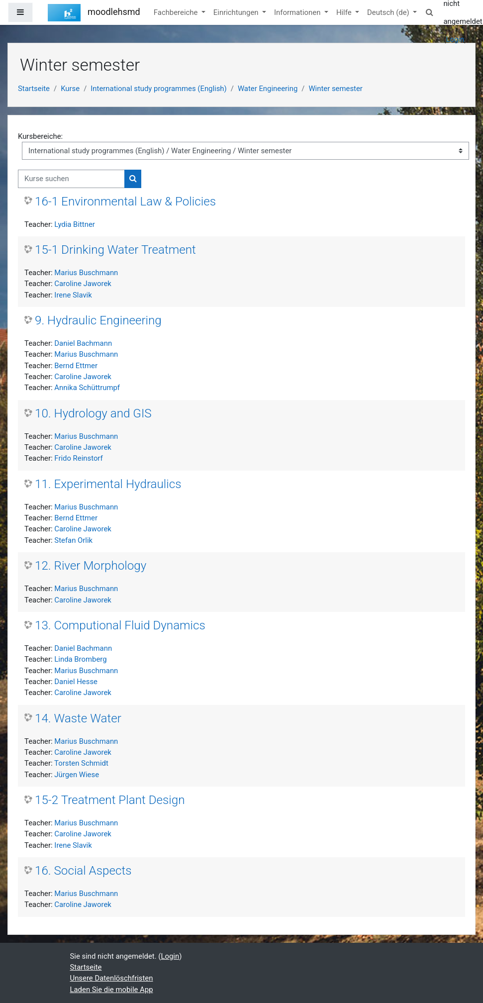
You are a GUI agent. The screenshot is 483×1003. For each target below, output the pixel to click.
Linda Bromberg (80, 659)
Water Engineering (267, 88)
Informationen (298, 12)
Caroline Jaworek (82, 283)
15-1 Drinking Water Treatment (115, 250)
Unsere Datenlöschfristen (111, 978)
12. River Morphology (90, 566)
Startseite (34, 88)
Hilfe (344, 12)
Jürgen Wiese (76, 774)
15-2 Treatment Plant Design (110, 800)
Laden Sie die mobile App (111, 989)
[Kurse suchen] (71, 179)
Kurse (70, 88)
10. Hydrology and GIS (93, 413)
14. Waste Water (78, 718)
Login (455, 39)
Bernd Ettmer (75, 365)
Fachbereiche (176, 12)
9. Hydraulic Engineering (98, 320)
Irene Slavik (73, 295)
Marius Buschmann (86, 272)
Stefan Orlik (73, 540)
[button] (429, 12)
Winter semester (335, 88)
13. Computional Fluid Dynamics (120, 625)
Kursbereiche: (40, 136)
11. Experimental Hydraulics (108, 484)
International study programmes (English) (158, 88)
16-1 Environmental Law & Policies (125, 201)
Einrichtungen (236, 12)
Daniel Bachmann (83, 343)
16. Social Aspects (83, 871)
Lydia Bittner (74, 224)
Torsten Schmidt (81, 763)
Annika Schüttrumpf (87, 387)
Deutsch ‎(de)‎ (389, 12)
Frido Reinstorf (78, 458)
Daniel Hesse (75, 681)
